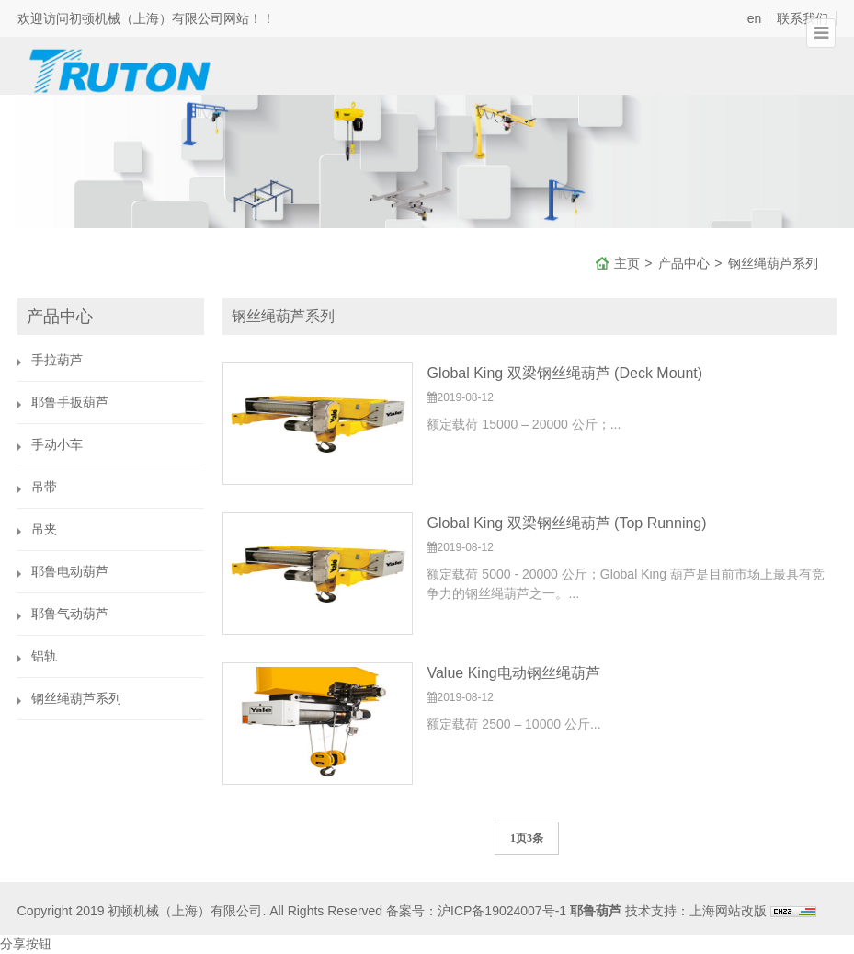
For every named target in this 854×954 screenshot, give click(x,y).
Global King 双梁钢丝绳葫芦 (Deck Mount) (564, 373)
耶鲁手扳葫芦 (69, 402)
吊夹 (44, 529)
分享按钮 (25, 944)
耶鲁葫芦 (595, 910)
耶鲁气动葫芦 (69, 613)
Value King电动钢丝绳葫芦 (513, 673)
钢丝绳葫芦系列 (773, 263)
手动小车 (57, 444)
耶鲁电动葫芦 (69, 571)
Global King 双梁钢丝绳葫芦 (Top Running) (566, 523)
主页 (627, 263)
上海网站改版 (728, 910)
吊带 (44, 486)
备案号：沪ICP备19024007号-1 (476, 910)
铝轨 (44, 656)
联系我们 (802, 18)
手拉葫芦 (57, 359)
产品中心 (684, 263)
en (754, 18)
